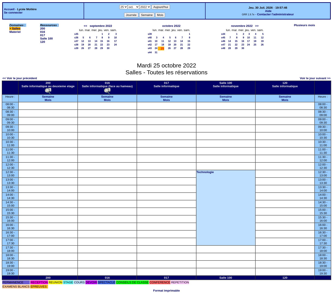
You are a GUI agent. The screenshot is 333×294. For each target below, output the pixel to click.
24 (115, 44)
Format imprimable (166, 290)
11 (162, 41)
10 (115, 37)
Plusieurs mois (304, 25)
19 (82, 44)
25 (255, 44)
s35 (76, 34)
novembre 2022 (242, 26)
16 (108, 41)
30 (108, 48)
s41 (150, 41)
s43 (150, 48)
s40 (150, 37)
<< (85, 26)
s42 (150, 44)
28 (96, 48)
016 (42, 32)
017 (42, 35)
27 (89, 48)
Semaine (48, 96)
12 (82, 41)
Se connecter (13, 12)
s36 (76, 37)
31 (156, 52)
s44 (150, 52)
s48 (223, 48)
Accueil (9, 9)
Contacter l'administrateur (275, 14)
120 (42, 41)
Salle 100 (46, 38)
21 (96, 44)
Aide (268, 11)
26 (82, 48)
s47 (223, 44)
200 (42, 28)
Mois (48, 100)
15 (101, 41)
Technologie (205, 172)
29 (101, 48)
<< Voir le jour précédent (19, 78)
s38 (76, 44)
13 (89, 41)
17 (115, 41)
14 (96, 41)
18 (162, 44)
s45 (223, 37)
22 (101, 44)
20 (89, 44)
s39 (76, 48)
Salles (16, 28)
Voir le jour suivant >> (315, 78)
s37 (76, 41)
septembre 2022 (101, 26)
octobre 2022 (171, 26)
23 (108, 44)
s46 (223, 41)
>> (257, 26)
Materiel (14, 32)
